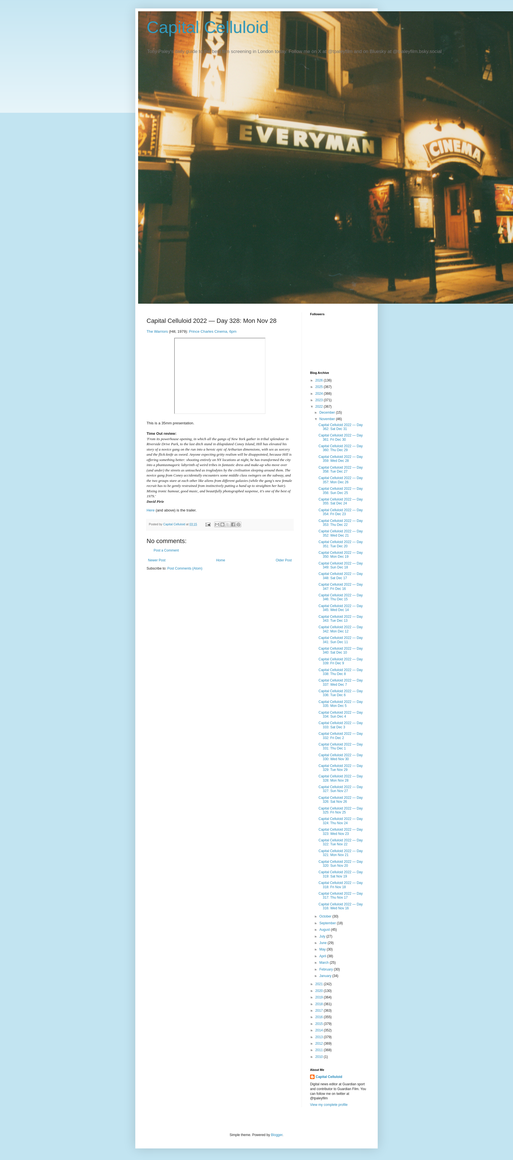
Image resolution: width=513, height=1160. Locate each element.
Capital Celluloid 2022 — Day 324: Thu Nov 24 (341, 821)
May (323, 949)
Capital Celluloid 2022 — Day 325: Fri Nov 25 (341, 810)
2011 (319, 1050)
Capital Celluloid (208, 27)
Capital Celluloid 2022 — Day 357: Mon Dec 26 (341, 480)
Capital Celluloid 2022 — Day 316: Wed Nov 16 (341, 906)
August (325, 930)
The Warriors (157, 331)
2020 (319, 991)
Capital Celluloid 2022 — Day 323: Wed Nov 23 (341, 831)
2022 (319, 407)
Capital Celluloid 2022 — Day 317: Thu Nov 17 (341, 895)
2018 (319, 1004)
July (322, 936)
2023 (319, 400)
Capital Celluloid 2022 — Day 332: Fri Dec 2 (341, 736)
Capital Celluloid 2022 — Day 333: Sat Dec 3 (341, 725)
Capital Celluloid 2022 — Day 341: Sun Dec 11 (341, 640)
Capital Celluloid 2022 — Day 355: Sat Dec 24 (341, 501)
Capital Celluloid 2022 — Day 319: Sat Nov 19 (341, 874)
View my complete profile (329, 1105)
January (325, 976)
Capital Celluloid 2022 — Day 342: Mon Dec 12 (341, 629)
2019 (319, 997)
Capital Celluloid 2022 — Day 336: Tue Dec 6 (341, 693)
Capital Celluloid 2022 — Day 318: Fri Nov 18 (341, 885)
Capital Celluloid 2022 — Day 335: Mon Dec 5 (341, 704)
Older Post (284, 560)
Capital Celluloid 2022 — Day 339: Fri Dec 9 (341, 661)
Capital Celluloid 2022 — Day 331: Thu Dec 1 (341, 746)
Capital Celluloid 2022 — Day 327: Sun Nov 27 (341, 789)
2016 (319, 1017)
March (324, 963)
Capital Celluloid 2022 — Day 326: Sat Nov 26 (341, 800)
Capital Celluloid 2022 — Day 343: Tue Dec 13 (341, 619)
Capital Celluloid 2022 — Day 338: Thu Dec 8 (341, 672)
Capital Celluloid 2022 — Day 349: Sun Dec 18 (341, 565)
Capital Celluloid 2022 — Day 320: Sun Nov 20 (341, 864)
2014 (319, 1030)
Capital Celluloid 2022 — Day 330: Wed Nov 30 (341, 757)
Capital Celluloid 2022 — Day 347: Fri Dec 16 (341, 586)
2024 (319, 394)
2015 (319, 1024)
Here (151, 510)
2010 (319, 1057)
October (325, 916)
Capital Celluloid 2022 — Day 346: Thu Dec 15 (341, 597)
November (327, 419)
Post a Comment (166, 550)
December (327, 412)
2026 (319, 380)
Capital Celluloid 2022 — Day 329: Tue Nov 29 (341, 768)
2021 (319, 984)
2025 (319, 387)
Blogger (276, 1135)
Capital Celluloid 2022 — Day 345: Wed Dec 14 (341, 608)
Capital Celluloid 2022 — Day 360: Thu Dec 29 (341, 448)
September (328, 923)
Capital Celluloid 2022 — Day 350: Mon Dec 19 (341, 555)
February (326, 969)
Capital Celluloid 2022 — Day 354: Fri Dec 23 (341, 512)
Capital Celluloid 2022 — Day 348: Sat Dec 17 (341, 576)
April (323, 956)
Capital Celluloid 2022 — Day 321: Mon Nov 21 (341, 853)
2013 (319, 1037)
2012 (319, 1044)
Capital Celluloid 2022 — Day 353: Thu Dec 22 (341, 523)
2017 (319, 1011)
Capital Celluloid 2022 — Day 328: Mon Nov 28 (341, 778)
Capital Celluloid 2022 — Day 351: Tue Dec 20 (341, 544)
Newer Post (156, 560)
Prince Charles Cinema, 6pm (212, 331)
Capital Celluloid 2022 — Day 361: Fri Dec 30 (341, 437)
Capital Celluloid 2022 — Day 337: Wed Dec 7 (341, 682)
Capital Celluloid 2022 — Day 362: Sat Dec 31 (341, 427)
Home (220, 560)
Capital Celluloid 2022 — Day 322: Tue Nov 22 (341, 842)
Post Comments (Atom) (184, 568)
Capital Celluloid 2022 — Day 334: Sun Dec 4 (341, 714)
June (323, 943)
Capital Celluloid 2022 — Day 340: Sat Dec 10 (341, 650)
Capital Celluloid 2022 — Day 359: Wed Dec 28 (341, 459)
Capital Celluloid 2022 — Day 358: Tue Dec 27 (341, 469)
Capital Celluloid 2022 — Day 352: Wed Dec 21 (341, 533)
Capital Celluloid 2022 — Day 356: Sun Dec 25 (341, 491)
